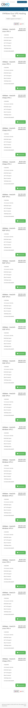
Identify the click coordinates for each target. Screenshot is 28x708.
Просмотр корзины (22, 2)
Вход (8, 1)
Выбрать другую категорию (14, 18)
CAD (22, 24)
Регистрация (12, 1)
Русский (3, 1)
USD (16, 24)
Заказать (20, 55)
